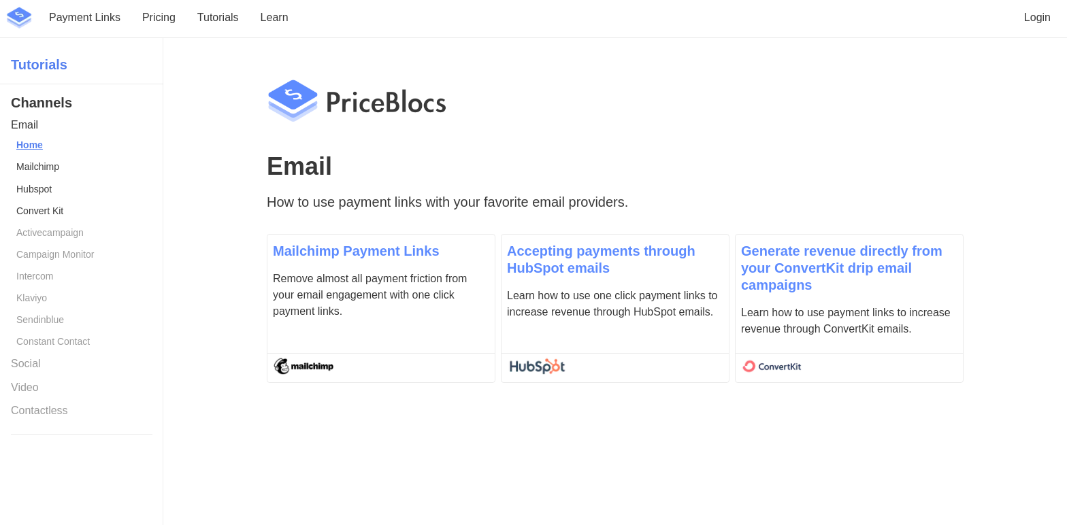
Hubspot (34, 189)
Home (29, 144)
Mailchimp (37, 166)
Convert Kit (39, 210)
